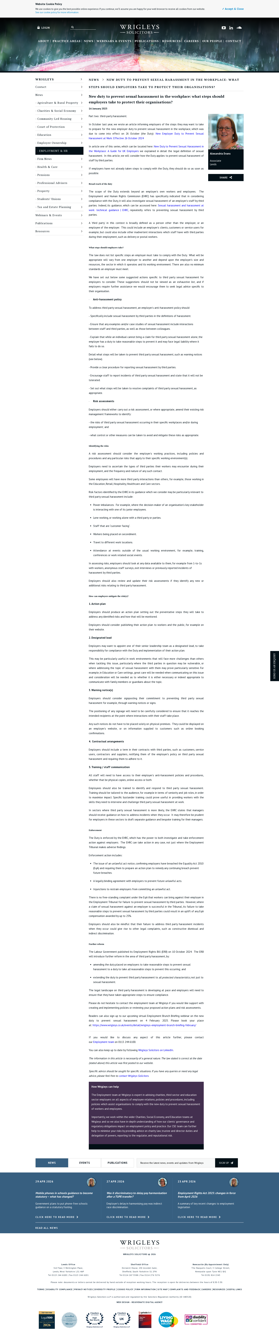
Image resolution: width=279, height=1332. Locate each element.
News (88, 41)
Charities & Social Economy (56, 110)
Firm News (44, 159)
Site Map (162, 1289)
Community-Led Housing (54, 118)
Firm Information (145, 1289)
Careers (191, 41)
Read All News (46, 1228)
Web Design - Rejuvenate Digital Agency (140, 1302)
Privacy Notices (83, 1289)
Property (43, 191)
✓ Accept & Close (233, 9)
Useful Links (234, 1289)
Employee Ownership (52, 143)
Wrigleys (44, 79)
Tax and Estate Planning (54, 207)
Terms (40, 1289)
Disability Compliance (59, 1289)
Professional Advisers (52, 183)
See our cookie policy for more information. (57, 12)
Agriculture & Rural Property (57, 102)
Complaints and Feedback (185, 1289)
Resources (171, 41)
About (43, 41)
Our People (212, 41)
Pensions (43, 175)
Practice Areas (66, 41)
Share (224, 177)
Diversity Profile (104, 1289)
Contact (233, 41)
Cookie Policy (125, 1289)
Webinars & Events (114, 41)
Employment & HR (53, 151)
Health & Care (47, 167)
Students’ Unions (49, 199)
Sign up (226, 1162)
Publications (147, 41)
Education (44, 135)
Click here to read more (55, 1217)
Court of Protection (51, 127)
